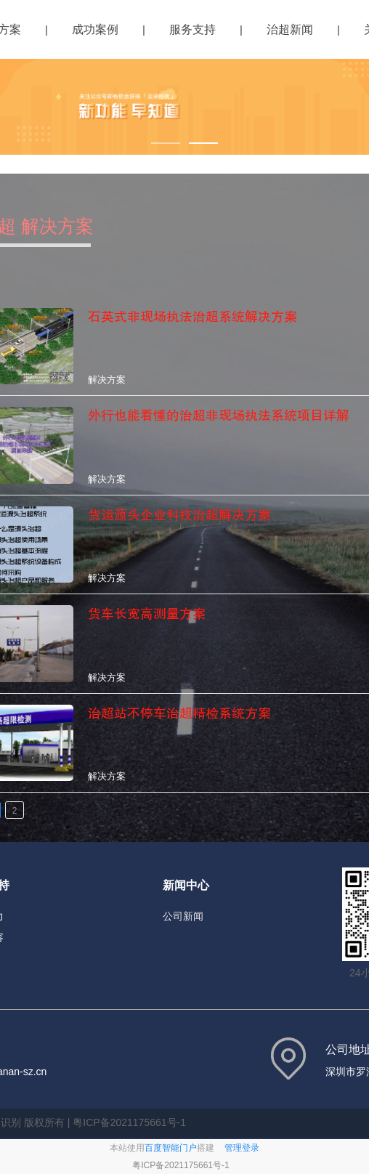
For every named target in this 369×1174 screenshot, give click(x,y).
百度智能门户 (171, 1148)
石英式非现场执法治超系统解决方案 (192, 316)
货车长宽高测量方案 (147, 614)
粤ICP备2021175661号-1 (180, 1165)
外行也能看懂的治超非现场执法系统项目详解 (218, 415)
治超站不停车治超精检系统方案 (179, 713)
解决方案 (107, 379)
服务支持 (192, 29)
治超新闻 (290, 29)
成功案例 (95, 29)
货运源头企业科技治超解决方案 (179, 515)
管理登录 (241, 1148)
